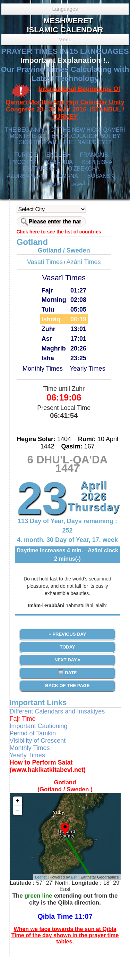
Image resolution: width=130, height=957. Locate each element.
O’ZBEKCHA (83, 169)
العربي (77, 183)
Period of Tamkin (33, 733)
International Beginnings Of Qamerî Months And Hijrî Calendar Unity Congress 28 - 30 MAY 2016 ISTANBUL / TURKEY (65, 103)
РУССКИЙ (23, 162)
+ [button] (18, 801)
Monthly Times (43, 368)
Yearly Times (87, 368)
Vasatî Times (45, 261)
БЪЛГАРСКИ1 (41, 169)
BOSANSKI (101, 176)
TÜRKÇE (25, 155)
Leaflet (40, 877)
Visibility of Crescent (38, 740)
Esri (74, 877)
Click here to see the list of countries (59, 231)
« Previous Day (67, 634)
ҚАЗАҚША (59, 162)
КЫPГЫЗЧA (97, 162)
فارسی (53, 183)
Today (67, 647)
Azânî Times (84, 261)
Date (67, 672)
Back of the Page (67, 685)
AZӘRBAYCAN (25, 176)
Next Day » (67, 659)
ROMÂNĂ (66, 176)
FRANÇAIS (94, 155)
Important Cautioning (39, 726)
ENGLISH (58, 155)
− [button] (18, 810)
